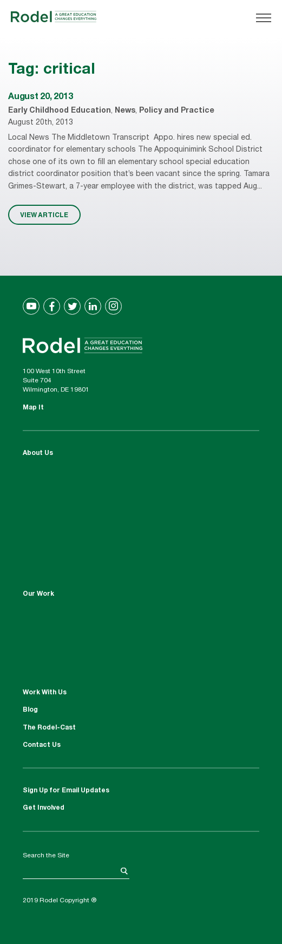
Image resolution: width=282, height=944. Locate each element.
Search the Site (46, 855)
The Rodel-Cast (49, 728)
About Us (38, 453)
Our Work (38, 594)
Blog (30, 710)
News (125, 111)
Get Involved (43, 808)
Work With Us (45, 692)
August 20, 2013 (40, 97)
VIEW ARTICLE (44, 214)
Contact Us (42, 745)
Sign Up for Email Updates (66, 790)
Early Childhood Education (59, 111)
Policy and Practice (176, 111)
